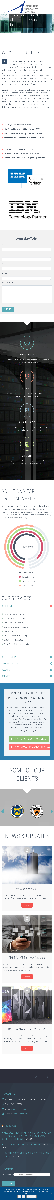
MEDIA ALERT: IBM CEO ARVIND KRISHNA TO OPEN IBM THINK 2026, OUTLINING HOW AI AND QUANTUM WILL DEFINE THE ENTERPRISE (26, 1136)
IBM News (10, 1126)
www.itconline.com (21, 1113)
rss (48, 1077)
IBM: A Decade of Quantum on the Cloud (23, 1144)
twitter (35, 1077)
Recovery (6, 670)
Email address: (8, 1174)
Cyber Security (9, 657)
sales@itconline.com (19, 1109)
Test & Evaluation (10, 663)
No (24, 1196)
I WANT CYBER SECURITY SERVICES (30, 739)
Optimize (6, 676)
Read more (27, 905)
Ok (19, 1196)
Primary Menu (49, 7)
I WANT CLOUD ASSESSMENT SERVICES (32, 746)
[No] (51, 1193)
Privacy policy (31, 1196)
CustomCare (8, 606)
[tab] (27, 606)
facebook (41, 1077)
